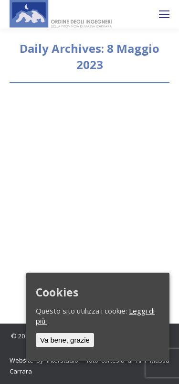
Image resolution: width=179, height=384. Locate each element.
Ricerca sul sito (138, 14)
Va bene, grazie (65, 340)
